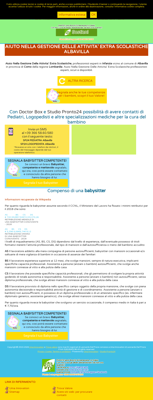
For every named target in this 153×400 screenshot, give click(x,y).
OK (93, 15)
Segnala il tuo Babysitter (40, 183)
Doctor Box (31, 112)
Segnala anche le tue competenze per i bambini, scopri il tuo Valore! (81, 96)
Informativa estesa (72, 15)
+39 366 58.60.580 (39, 133)
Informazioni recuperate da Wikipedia (28, 199)
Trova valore (51, 347)
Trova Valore (64, 388)
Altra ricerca (80, 81)
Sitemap (14, 391)
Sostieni (76, 32)
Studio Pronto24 (64, 112)
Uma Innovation (36, 347)
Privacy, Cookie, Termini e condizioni (54, 351)
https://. (78, 367)
